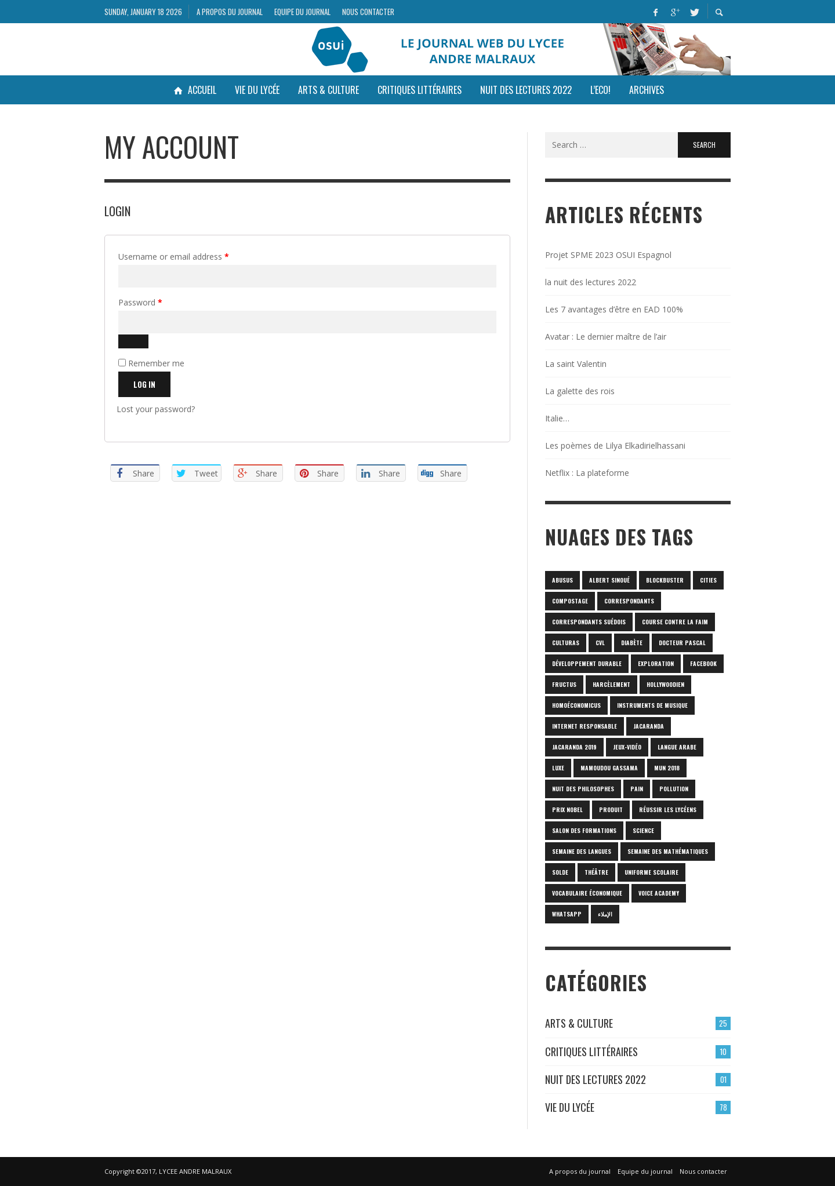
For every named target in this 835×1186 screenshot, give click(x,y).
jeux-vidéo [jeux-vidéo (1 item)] (627, 747)
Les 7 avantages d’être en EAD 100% (614, 309)
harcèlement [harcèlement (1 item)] (611, 684)
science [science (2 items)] (643, 830)
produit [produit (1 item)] (611, 809)
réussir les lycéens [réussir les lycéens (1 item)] (667, 809)
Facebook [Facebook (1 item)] (703, 663)
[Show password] (133, 341)
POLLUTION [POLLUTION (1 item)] (673, 788)
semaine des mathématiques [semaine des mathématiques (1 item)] (667, 851)
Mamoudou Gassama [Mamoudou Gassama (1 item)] (609, 767)
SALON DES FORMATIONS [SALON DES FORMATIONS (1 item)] (584, 830)
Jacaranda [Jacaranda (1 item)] (648, 726)
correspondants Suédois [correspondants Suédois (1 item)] (589, 621)
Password (156, 301)
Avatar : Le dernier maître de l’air (605, 336)
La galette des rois (580, 390)
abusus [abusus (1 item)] (562, 580)
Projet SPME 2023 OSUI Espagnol (608, 254)
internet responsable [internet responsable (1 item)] (584, 726)
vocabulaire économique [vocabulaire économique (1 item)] (587, 893)
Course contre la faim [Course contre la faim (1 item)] (675, 621)
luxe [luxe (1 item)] (558, 767)
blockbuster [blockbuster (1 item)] (665, 580)
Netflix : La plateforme (587, 472)
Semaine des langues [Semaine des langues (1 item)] (581, 851)
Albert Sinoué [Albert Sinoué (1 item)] (609, 580)
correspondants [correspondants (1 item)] (629, 600)
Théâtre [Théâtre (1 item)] (596, 872)
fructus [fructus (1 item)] (564, 684)
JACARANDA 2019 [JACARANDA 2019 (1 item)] (574, 747)
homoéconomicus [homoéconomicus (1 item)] (576, 705)
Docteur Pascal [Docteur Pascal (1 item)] (682, 642)
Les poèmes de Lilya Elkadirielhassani (615, 445)
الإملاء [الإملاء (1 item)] (605, 913)
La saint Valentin (576, 363)
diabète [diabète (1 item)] (631, 642)
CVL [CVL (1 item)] (600, 642)
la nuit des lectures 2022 (590, 282)
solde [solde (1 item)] (560, 872)
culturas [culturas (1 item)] (565, 642)
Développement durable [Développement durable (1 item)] (587, 663)
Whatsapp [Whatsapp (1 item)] (567, 913)
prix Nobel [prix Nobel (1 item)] (567, 809)
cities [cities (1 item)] (708, 580)
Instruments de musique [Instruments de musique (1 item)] (652, 705)
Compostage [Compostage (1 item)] (570, 600)
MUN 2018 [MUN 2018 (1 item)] (667, 767)
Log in (144, 384)
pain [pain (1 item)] (636, 788)
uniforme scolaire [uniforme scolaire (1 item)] (651, 872)
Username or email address (190, 255)
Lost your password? (156, 408)
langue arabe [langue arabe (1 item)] (677, 747)
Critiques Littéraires (591, 1051)
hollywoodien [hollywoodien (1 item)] (665, 684)
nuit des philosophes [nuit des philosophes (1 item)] (583, 788)
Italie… (557, 418)
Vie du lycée (569, 1107)
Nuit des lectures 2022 (595, 1079)
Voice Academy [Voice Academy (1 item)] (658, 893)
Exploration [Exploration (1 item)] (656, 663)
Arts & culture (579, 1023)
